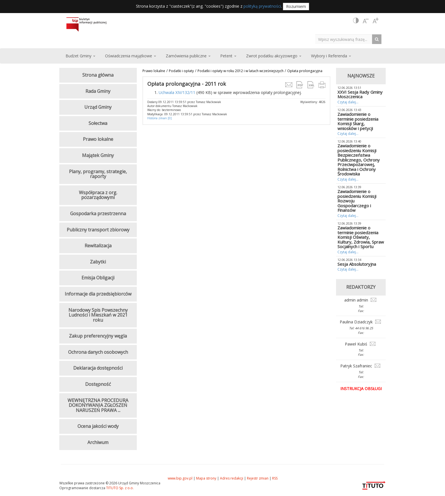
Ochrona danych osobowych (98, 352)
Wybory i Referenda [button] (331, 55)
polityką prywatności (262, 6)
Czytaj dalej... (347, 102)
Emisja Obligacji (97, 278)
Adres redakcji (231, 478)
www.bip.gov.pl (180, 478)
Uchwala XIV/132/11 (177, 92)
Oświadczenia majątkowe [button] (130, 55)
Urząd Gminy (98, 107)
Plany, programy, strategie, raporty (98, 174)
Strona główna (98, 75)
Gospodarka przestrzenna (98, 213)
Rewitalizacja (98, 245)
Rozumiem (296, 6)
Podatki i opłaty (181, 70)
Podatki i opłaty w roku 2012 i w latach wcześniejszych (241, 70)
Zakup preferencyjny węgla (98, 336)
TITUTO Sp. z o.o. (119, 487)
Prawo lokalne (153, 70)
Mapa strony (206, 478)
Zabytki (98, 262)
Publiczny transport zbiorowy (98, 230)
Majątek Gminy (98, 155)
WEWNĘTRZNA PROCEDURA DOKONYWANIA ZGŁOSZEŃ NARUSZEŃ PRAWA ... (98, 405)
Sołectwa (98, 123)
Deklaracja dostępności (98, 368)
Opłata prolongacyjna (304, 70)
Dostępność (98, 384)
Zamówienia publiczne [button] (188, 55)
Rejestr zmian (257, 478)
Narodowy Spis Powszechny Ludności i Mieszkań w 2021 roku (98, 315)
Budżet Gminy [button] (80, 55)
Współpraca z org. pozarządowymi (98, 195)
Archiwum (97, 442)
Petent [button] (228, 55)
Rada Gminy (97, 91)
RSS (275, 478)
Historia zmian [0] (159, 118)
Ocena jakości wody (98, 426)
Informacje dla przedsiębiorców (98, 294)
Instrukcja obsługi (361, 388)
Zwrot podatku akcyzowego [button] (273, 55)
